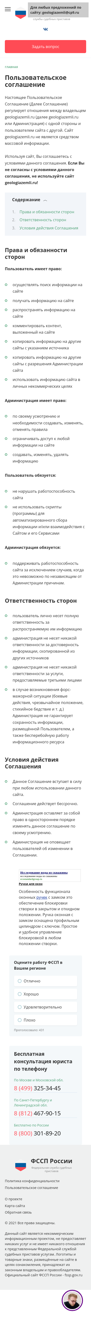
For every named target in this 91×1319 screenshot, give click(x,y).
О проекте (13, 1199)
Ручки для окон (31, 884)
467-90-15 (37, 1113)
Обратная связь (18, 1212)
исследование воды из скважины (38, 876)
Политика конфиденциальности (32, 1181)
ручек (41, 897)
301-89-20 (37, 1133)
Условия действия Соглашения (49, 228)
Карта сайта (15, 1205)
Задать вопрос (45, 46)
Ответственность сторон (43, 219)
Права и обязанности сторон (47, 211)
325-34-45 (37, 1088)
